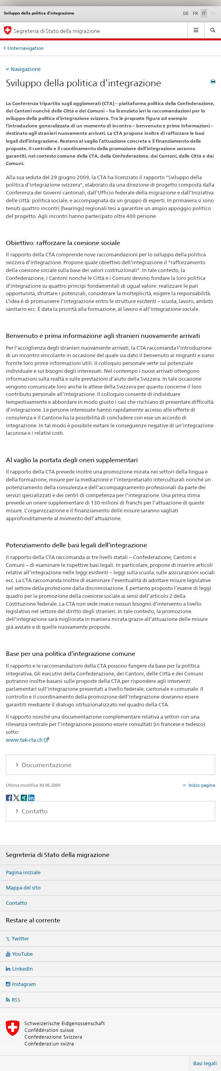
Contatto (16, 903)
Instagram (24, 984)
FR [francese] (195, 13)
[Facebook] (9, 797)
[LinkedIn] (31, 797)
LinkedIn (22, 969)
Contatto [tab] (34, 811)
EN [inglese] (213, 13)
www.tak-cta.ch (24, 740)
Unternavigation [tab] (25, 48)
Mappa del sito (23, 887)
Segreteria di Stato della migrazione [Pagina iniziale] (57, 30)
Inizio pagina (201, 785)
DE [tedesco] (186, 13)
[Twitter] (17, 797)
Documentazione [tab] (46, 765)
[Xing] (24, 797)
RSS (16, 1000)
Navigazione (26, 69)
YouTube (22, 954)
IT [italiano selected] (204, 13)
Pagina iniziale (23, 872)
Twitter (20, 938)
